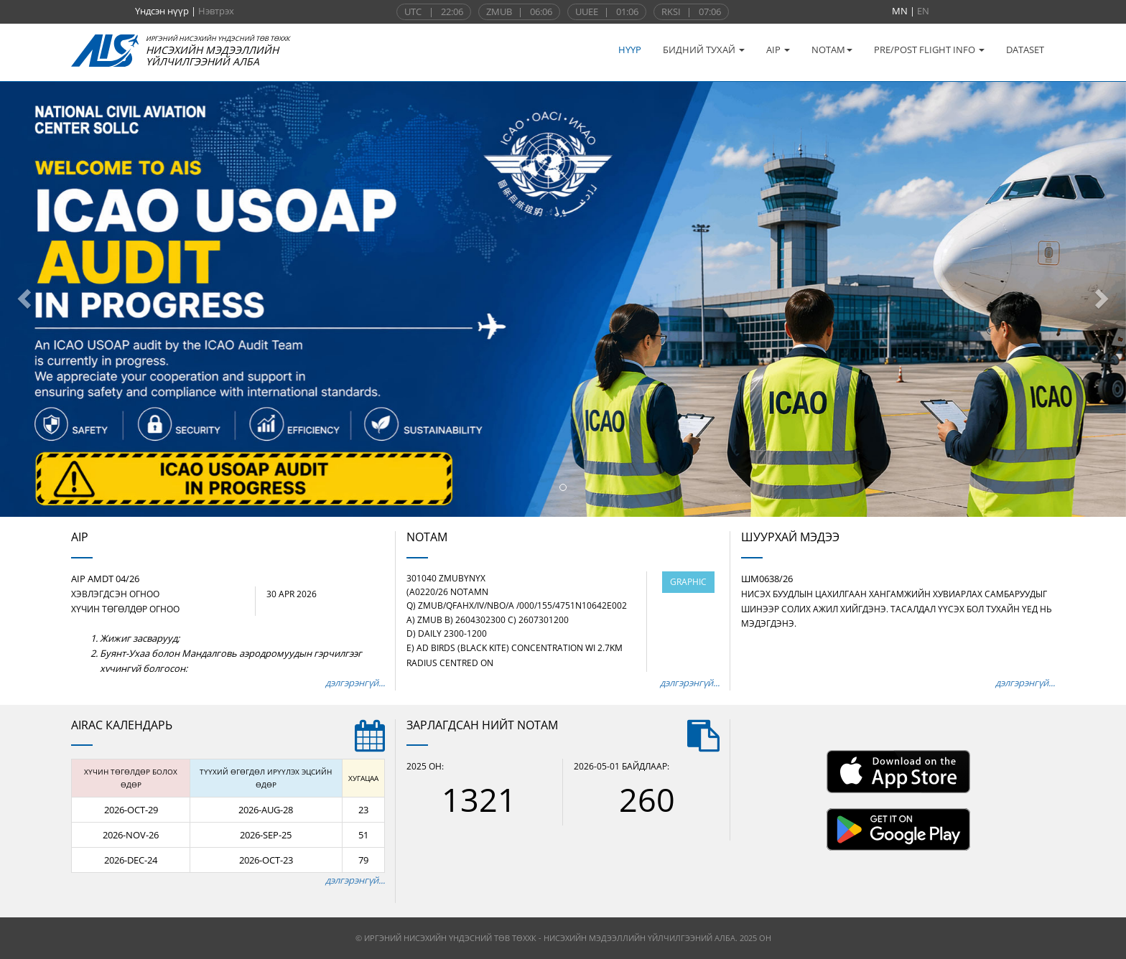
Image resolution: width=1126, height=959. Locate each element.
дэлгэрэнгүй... (355, 682)
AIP (778, 49)
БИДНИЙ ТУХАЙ (704, 49)
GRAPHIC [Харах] (688, 582)
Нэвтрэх (216, 10)
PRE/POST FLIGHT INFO (929, 49)
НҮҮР (629, 49)
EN (923, 10)
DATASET (1025, 49)
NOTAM (831, 49)
